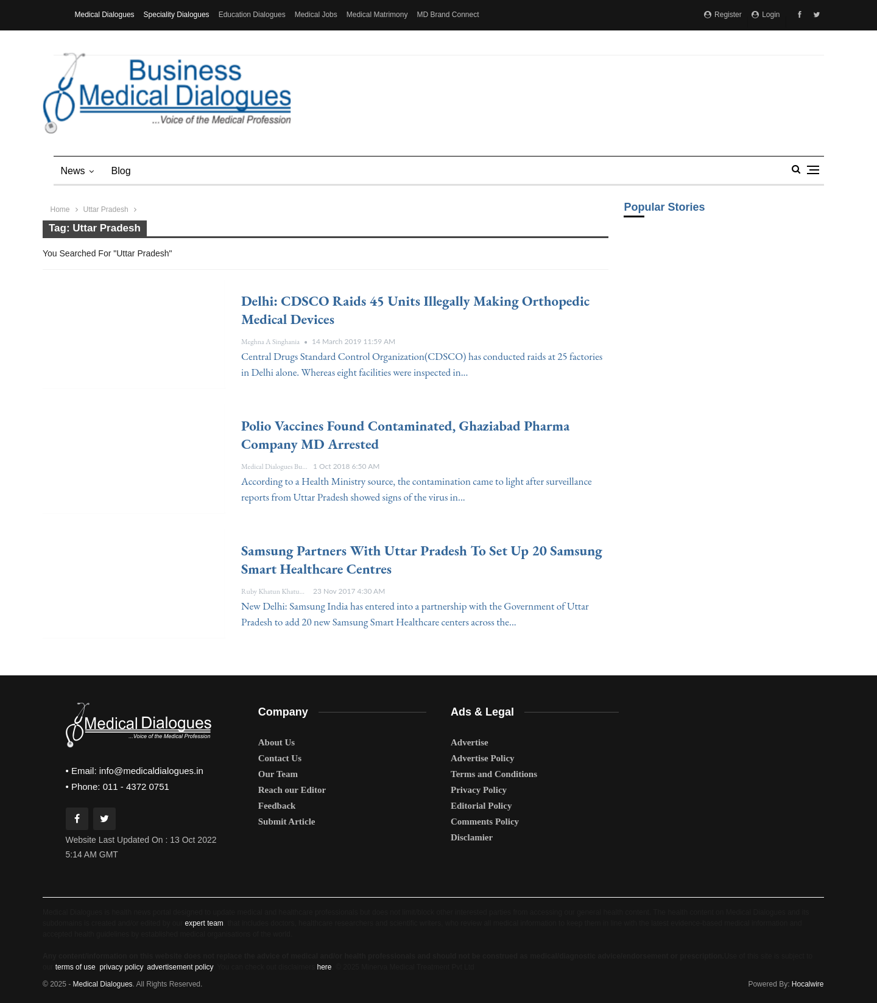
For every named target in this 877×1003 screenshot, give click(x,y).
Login (766, 14)
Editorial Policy (481, 806)
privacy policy (121, 967)
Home (60, 209)
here (324, 967)
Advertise (469, 742)
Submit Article (286, 821)
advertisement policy (180, 967)
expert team (204, 923)
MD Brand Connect (448, 14)
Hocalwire (808, 984)
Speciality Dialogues (177, 14)
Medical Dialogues (105, 14)
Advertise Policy (483, 758)
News (73, 171)
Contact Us (279, 758)
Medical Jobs (316, 14)
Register (723, 14)
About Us (276, 742)
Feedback (277, 806)
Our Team (278, 774)
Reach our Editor (292, 790)
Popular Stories (664, 207)
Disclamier (472, 837)
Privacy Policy (479, 790)
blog (121, 171)
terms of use (75, 967)
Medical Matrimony (377, 14)
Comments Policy (485, 821)
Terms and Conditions (494, 774)
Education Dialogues (252, 14)
